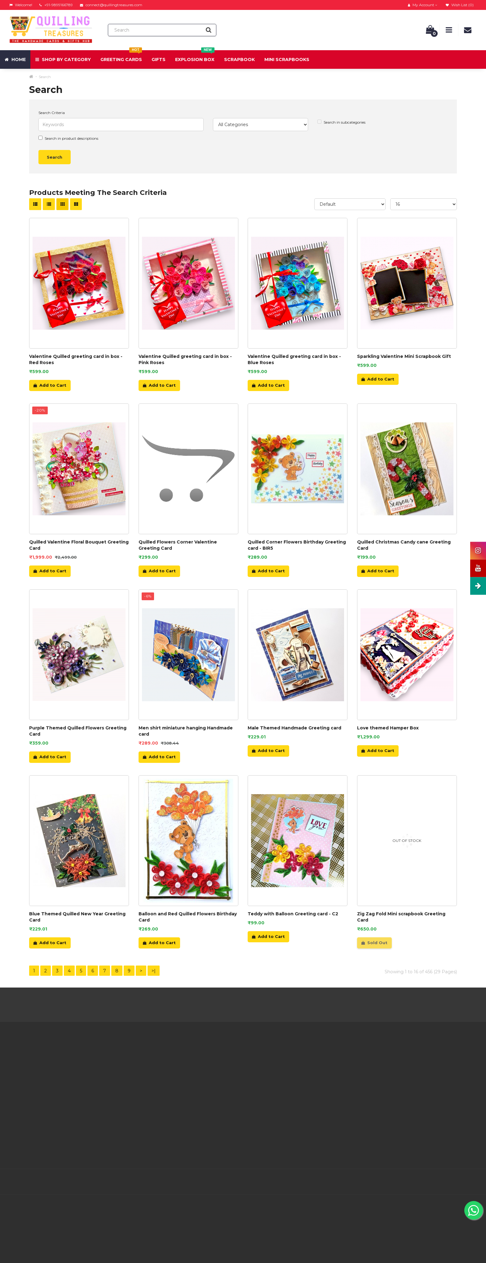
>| (154, 971)
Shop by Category (63, 59)
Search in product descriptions (68, 138)
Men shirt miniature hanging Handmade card (186, 731)
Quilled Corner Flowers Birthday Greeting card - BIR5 (297, 545)
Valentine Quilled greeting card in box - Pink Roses (185, 359)
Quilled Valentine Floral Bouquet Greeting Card (79, 545)
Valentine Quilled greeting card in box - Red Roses (75, 359)
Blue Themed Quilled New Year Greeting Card (77, 917)
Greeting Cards (121, 56)
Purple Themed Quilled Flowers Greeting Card (77, 731)
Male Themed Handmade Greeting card (294, 728)
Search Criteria (51, 112)
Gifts (159, 59)
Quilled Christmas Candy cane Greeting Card (404, 545)
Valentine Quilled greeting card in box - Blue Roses (294, 359)
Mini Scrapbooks (286, 59)
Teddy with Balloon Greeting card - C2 (293, 914)
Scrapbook (239, 59)
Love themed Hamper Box (388, 728)
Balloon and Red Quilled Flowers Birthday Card (188, 917)
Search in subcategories (341, 122)
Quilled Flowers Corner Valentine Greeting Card (178, 545)
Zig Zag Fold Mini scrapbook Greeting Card (401, 917)
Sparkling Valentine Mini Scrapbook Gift (404, 356)
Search (45, 76)
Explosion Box (194, 56)
